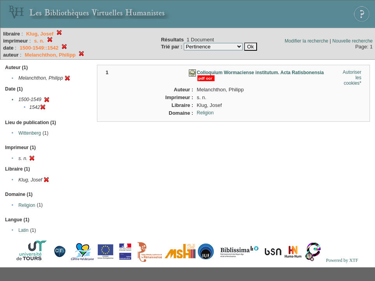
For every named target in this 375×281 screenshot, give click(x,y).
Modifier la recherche (306, 41)
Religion (26, 205)
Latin (23, 230)
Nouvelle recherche (353, 41)
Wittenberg (29, 133)
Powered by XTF (342, 260)
